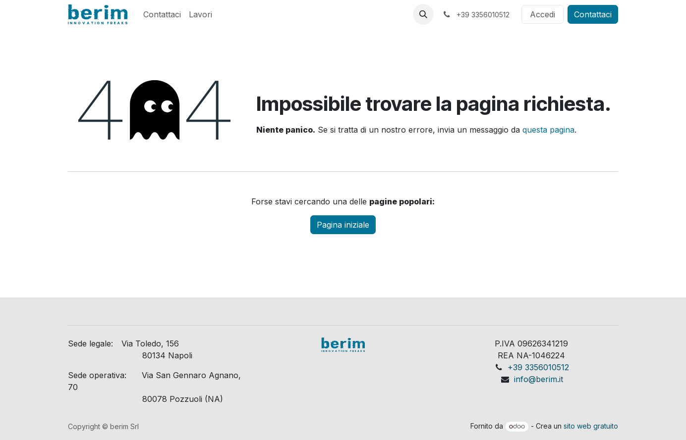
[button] (423, 14)
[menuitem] (162, 14)
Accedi (542, 14)
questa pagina (548, 130)
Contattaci (593, 14)
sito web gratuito (591, 426)
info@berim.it (538, 379)
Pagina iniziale (343, 225)
